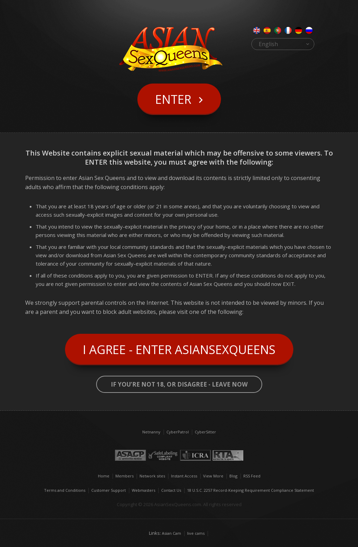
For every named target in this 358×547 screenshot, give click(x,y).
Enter (173, 99)
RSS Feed (251, 475)
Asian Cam (171, 533)
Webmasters (143, 490)
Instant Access (184, 475)
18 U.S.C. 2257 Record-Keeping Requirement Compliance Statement (250, 490)
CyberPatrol (177, 431)
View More (213, 475)
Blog (233, 475)
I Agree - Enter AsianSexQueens (179, 349)
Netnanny (151, 431)
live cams (196, 533)
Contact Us (171, 490)
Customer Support (108, 490)
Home (103, 475)
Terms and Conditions (64, 490)
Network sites (152, 475)
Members (124, 475)
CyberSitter (205, 431)
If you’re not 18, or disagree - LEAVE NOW (179, 384)
